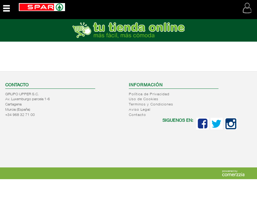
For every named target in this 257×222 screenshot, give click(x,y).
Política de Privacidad (149, 94)
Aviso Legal (139, 110)
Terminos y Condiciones (151, 104)
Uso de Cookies (143, 99)
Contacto (137, 115)
